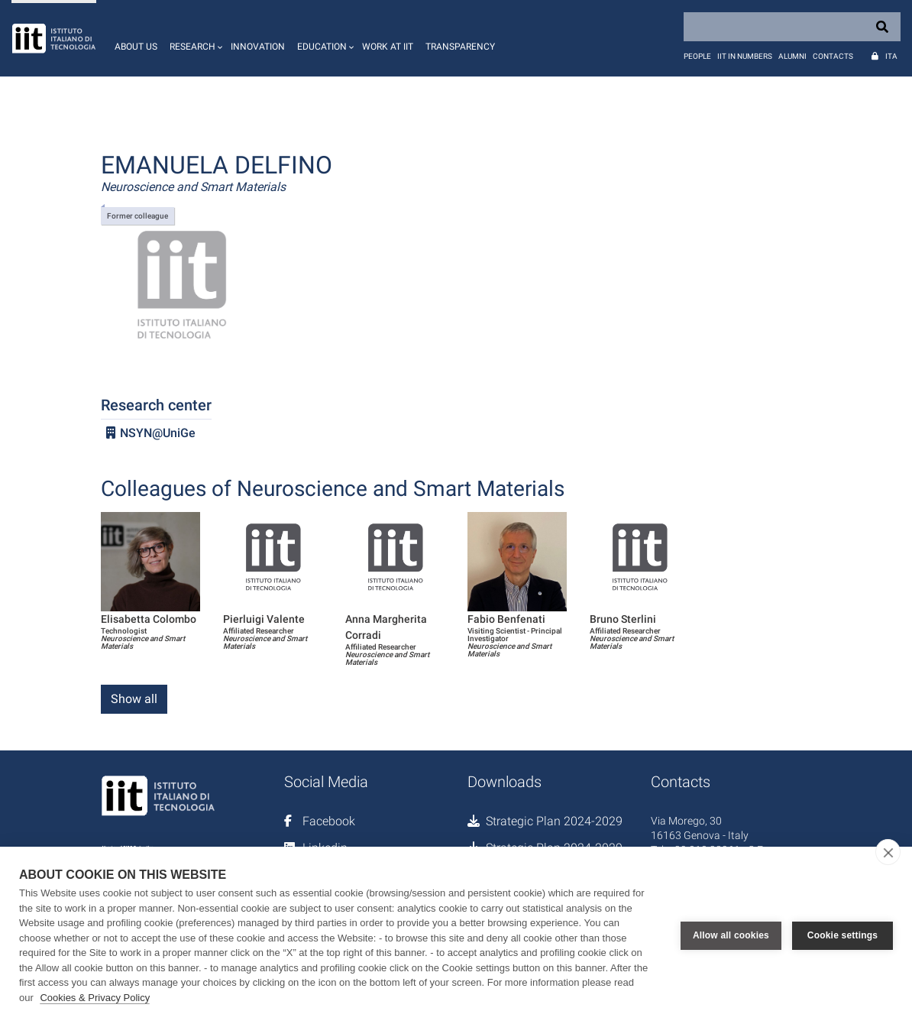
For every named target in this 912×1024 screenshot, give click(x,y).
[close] (888, 852)
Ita (891, 56)
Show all (134, 699)
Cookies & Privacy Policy (95, 997)
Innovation (258, 46)
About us (136, 46)
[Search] (792, 26)
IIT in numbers (744, 56)
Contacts (833, 56)
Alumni (792, 56)
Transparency (460, 46)
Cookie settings (842, 935)
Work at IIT (387, 46)
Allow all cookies (731, 935)
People (697, 56)
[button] (194, 38)
